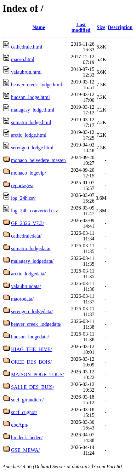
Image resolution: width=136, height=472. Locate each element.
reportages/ (22, 185)
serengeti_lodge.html (32, 147)
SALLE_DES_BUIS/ (32, 387)
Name (38, 27)
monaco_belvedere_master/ (38, 160)
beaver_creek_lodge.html (36, 84)
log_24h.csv (23, 198)
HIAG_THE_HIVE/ (31, 349)
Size (101, 27)
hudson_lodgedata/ (30, 336)
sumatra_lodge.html (31, 122)
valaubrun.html (26, 72)
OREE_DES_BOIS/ (31, 362)
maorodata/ (22, 299)
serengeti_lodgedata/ (32, 311)
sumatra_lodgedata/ (30, 248)
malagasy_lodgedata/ (32, 261)
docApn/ (19, 425)
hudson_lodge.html (30, 97)
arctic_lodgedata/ (28, 273)
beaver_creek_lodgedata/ (36, 324)
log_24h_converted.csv (34, 210)
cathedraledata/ (26, 236)
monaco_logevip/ (28, 173)
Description (120, 27)
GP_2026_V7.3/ (27, 223)
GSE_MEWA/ (25, 450)
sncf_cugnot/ (24, 412)
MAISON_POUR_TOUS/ (37, 374)
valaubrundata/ (26, 286)
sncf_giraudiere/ (27, 399)
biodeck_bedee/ (26, 437)
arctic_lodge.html (28, 135)
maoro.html (22, 59)
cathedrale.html (26, 46)
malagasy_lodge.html (32, 109)
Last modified (80, 27)
